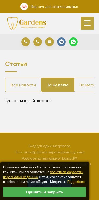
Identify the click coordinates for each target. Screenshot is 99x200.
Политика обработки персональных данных (49, 152)
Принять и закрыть (44, 192)
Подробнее (76, 182)
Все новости (23, 85)
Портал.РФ (69, 158)
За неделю (58, 85)
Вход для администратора (49, 146)
